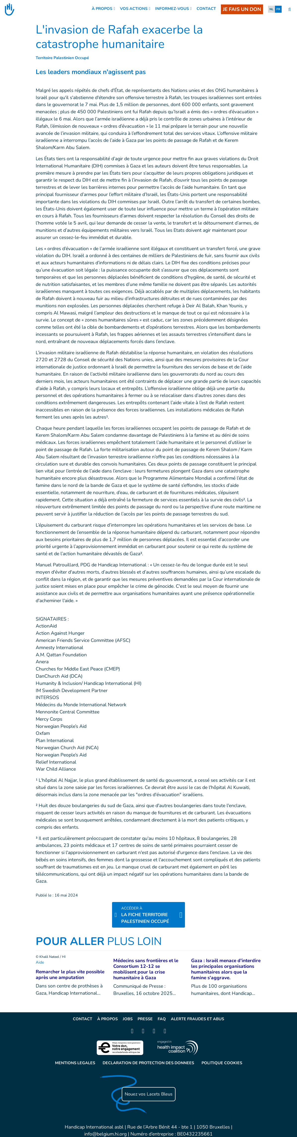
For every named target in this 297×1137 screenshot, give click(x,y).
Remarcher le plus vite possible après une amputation (70, 975)
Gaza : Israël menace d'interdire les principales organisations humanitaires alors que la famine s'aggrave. (226, 969)
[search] (289, 9)
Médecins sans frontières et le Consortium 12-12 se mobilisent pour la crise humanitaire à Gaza (145, 969)
